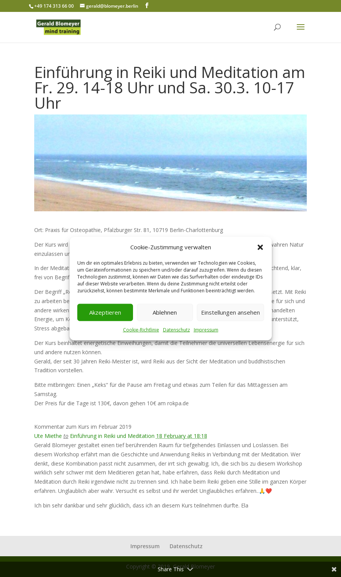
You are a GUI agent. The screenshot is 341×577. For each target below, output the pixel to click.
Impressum (206, 330)
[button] (260, 247)
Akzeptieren (105, 312)
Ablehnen (165, 312)
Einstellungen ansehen (230, 312)
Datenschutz (176, 330)
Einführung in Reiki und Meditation (113, 435)
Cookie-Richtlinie (141, 330)
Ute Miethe (48, 435)
